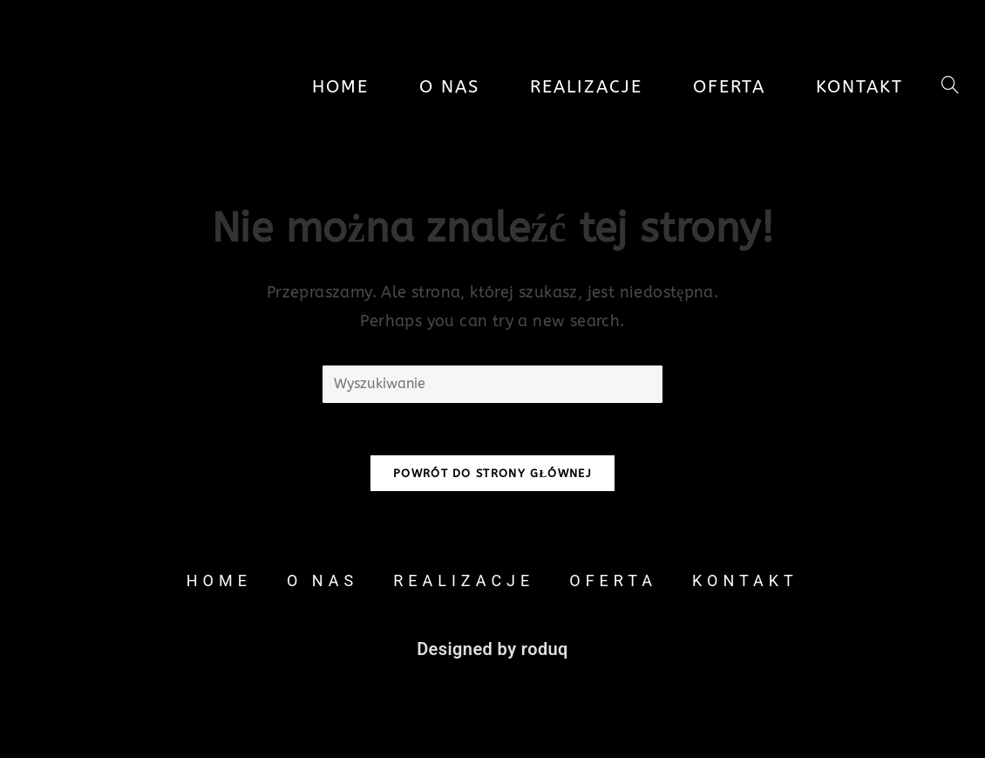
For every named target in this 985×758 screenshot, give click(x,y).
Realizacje (463, 580)
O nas (322, 580)
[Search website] (950, 87)
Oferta (613, 580)
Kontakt (745, 580)
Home (219, 580)
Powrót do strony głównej (492, 473)
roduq (544, 648)
